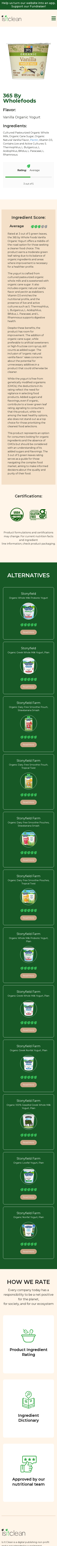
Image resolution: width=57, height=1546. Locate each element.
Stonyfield (28, 593)
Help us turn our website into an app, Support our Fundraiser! (28, 4)
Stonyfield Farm (28, 703)
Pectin (34, 140)
